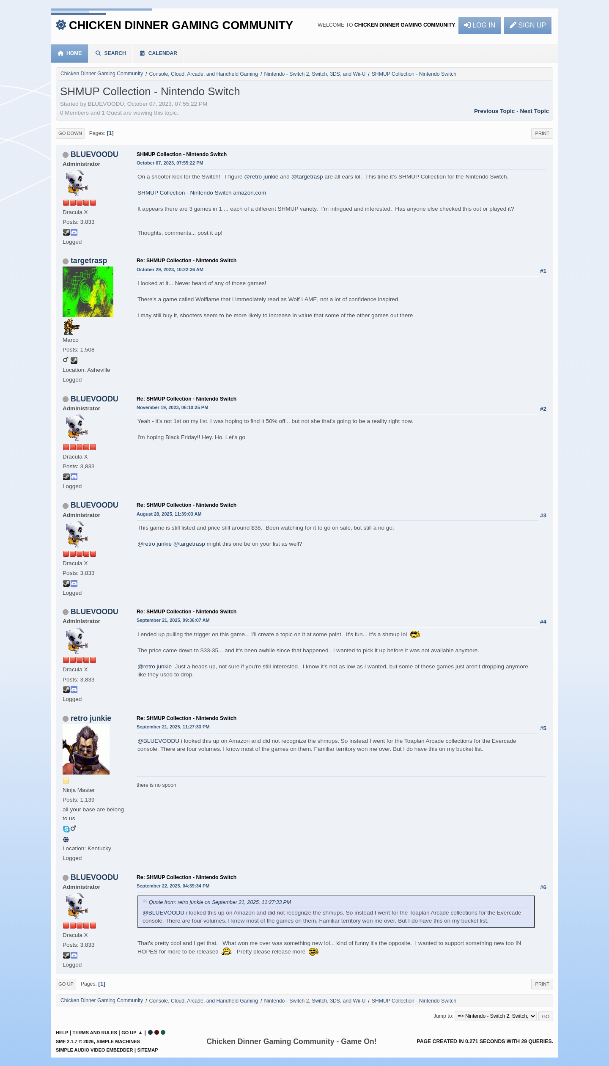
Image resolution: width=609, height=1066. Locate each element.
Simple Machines (118, 1041)
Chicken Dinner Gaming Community (181, 25)
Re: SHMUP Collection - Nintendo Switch (186, 261)
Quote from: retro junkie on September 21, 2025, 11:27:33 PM (220, 902)
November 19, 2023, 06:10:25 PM (172, 407)
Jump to (442, 1016)
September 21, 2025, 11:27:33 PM (173, 726)
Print (542, 133)
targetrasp (89, 260)
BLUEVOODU (94, 154)
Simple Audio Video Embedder (94, 1049)
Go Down (70, 133)
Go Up (66, 983)
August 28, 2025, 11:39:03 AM (169, 514)
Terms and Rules (95, 1032)
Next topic (534, 111)
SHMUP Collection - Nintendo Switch (182, 154)
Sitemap (147, 1049)
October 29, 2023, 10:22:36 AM (170, 269)
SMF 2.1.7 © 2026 (74, 1041)
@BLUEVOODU (158, 741)
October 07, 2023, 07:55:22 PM (170, 162)
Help (62, 1032)
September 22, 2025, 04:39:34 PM (173, 885)
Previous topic (494, 111)
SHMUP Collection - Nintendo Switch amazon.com (201, 193)
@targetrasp (307, 176)
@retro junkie (261, 176)
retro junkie (91, 718)
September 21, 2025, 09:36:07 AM (173, 620)
